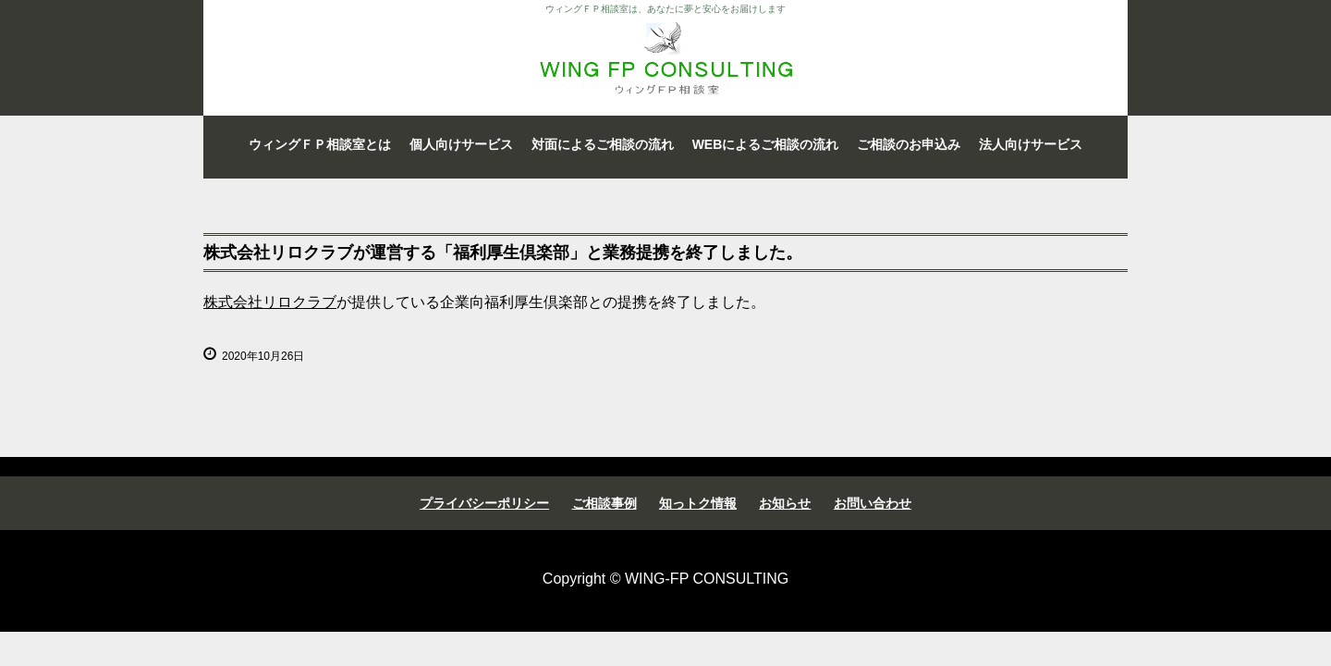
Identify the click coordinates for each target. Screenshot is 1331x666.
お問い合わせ (872, 503)
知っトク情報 (698, 503)
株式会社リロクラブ (269, 302)
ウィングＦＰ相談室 (665, 57)
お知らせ (785, 503)
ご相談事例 (604, 503)
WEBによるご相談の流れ (765, 144)
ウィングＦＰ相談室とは (320, 144)
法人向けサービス (1030, 144)
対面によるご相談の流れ (602, 144)
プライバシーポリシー (484, 503)
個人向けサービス (461, 144)
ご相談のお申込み (908, 144)
